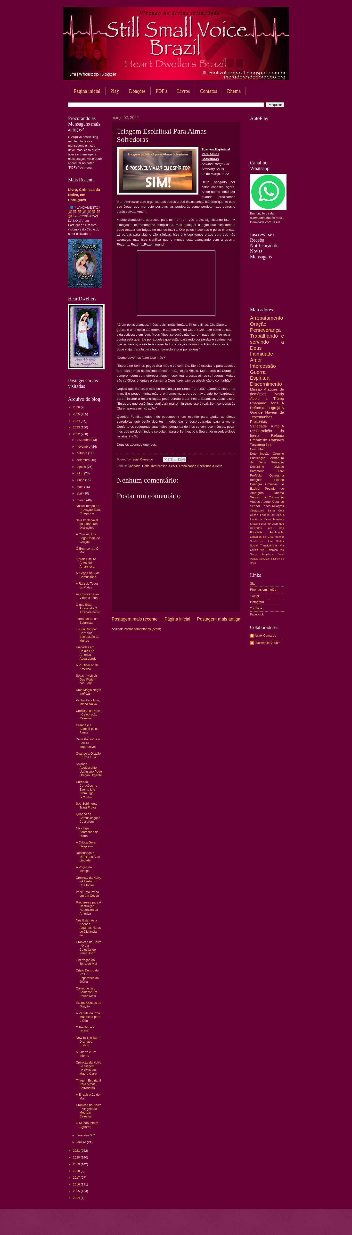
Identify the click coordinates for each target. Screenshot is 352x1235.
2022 (77, 434)
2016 (77, 1184)
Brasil (281, 554)
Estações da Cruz (262, 536)
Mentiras (278, 519)
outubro (82, 453)
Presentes (258, 421)
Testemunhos (261, 445)
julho (80, 473)
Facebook (257, 614)
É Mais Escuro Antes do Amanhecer (86, 562)
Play (114, 91)
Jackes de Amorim (267, 643)
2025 (77, 414)
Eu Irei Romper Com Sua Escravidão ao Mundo (87, 634)
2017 (77, 1177)
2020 (77, 1157)
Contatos (208, 91)
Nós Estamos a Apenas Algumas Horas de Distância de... (88, 928)
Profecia (256, 475)
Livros (183, 91)
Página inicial (87, 91)
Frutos (266, 506)
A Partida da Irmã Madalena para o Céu (88, 1016)
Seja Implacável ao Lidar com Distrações (87, 523)
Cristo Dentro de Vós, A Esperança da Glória (87, 976)
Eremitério (258, 440)
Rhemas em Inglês (263, 589)
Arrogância (268, 554)
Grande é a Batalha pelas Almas (87, 728)
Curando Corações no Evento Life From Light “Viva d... (86, 789)
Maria (279, 394)
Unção (254, 514)
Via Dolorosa (269, 549)
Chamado (258, 403)
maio (80, 487)
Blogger (215, 1225)
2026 (77, 407)
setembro (83, 460)
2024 (77, 421)
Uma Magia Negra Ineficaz (88, 691)
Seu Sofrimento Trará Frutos (87, 805)
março (81, 500)
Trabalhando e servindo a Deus (200, 466)
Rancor (279, 536)
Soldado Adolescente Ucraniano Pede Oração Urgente (89, 769)
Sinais (254, 523)
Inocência (256, 519)
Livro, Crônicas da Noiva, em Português (84, 194)
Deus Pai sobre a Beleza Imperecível (88, 743)
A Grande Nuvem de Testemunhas (267, 412)
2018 (77, 1171)
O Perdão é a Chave (85, 1029)
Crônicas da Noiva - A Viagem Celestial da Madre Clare (88, 1068)
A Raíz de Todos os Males (87, 585)
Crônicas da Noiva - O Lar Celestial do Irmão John (88, 947)
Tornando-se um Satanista (87, 620)
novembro (84, 446)
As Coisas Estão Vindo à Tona (87, 596)
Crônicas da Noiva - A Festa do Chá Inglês (88, 881)
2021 (77, 1150)
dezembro (84, 440)
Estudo (279, 480)
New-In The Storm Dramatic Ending (88, 1041)
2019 (77, 1164)
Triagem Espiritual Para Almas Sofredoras (88, 1084)
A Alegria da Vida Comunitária (88, 575)
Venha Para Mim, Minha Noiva (88, 702)
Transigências (269, 545)
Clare (280, 471)
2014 (77, 1198)
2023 (77, 427)
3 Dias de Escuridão (271, 523)
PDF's (161, 91)
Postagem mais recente (135, 619)
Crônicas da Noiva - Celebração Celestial (88, 714)
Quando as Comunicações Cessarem (88, 817)
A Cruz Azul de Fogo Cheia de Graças (88, 538)
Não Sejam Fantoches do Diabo (87, 832)
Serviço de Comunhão (267, 497)
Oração (258, 324)
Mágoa (254, 558)
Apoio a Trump (267, 398)
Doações (137, 91)
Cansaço (276, 440)
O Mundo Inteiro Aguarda (87, 1124)
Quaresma (276, 475)
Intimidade (261, 354)
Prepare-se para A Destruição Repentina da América (88, 908)
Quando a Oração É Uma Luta (88, 755)
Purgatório (257, 471)
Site (252, 583)
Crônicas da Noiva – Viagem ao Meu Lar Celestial (88, 1110)
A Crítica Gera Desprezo (86, 844)
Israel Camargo (265, 635)
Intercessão (159, 466)
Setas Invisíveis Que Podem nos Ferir (87, 679)
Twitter (254, 596)
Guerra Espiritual (260, 375)
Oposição (264, 558)
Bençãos (256, 480)
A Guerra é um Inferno (86, 1053)
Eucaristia (256, 532)
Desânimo (257, 466)
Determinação (260, 453)
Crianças (256, 484)
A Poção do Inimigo (84, 869)
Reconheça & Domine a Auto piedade (88, 856)
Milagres (278, 506)
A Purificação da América (87, 667)
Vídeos (255, 501)
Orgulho (278, 453)
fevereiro (83, 1135)
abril (80, 493)
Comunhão (257, 449)
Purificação (258, 458)
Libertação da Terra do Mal (86, 961)
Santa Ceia (275, 510)
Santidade (258, 426)
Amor (256, 360)
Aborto (266, 501)
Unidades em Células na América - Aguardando (86, 652)
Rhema (234, 91)
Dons (145, 466)
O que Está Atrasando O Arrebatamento (88, 608)
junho (81, 480)
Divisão (279, 466)
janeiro (82, 1142)
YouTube (256, 608)
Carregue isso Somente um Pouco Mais (86, 992)
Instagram (257, 602)
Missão (256, 389)
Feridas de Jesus (272, 514)
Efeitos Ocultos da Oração (88, 1004)
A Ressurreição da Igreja (267, 430)
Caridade (134, 466)
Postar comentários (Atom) (142, 629)
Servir (173, 466)
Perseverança (265, 330)
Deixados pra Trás (267, 528)
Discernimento (266, 384)
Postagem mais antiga (218, 619)
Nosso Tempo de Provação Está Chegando (88, 509)
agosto (82, 466)
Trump (274, 426)
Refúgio (277, 435)
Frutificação (277, 532)
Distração (277, 462)
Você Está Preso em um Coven (87, 893)
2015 (77, 1191)
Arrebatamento (266, 318)
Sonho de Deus (261, 541)
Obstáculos (257, 510)
